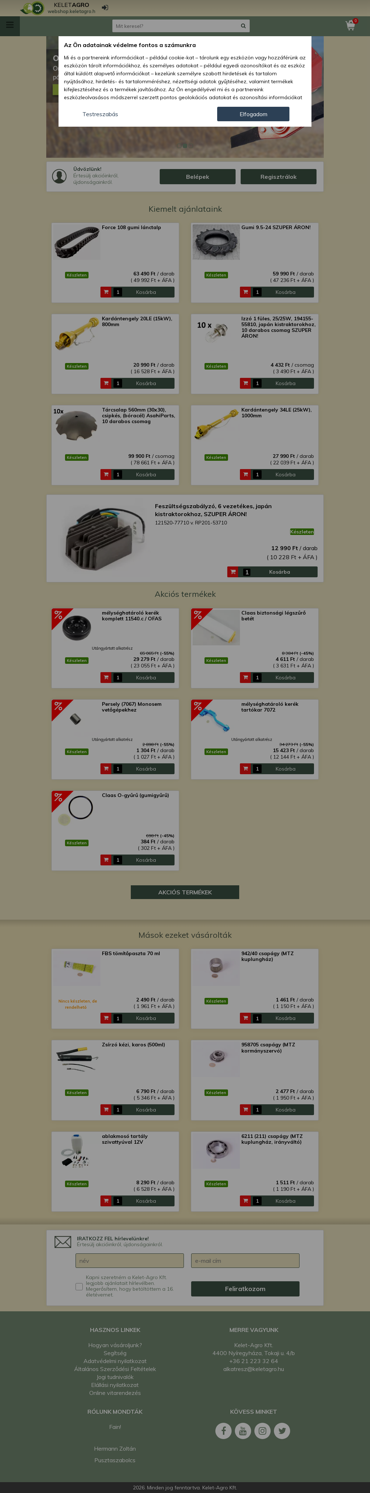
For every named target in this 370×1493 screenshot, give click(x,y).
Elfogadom (253, 114)
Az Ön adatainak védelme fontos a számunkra (130, 45)
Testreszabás (100, 114)
